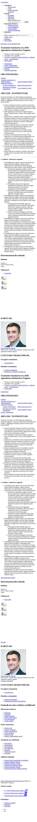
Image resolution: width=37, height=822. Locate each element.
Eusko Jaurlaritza (13, 10)
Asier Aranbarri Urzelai (24, 88)
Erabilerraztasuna (13, 25)
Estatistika (7, 753)
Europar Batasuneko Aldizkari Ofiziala (15, 768)
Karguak (3, 642)
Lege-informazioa (13, 27)
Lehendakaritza (13, 59)
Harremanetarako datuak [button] (11, 67)
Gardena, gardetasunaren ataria (13, 736)
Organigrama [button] (8, 64)
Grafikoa (3, 78)
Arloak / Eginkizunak (7, 412)
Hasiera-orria (12, 7)
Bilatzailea (11, 17)
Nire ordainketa (8, 748)
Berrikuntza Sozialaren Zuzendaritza (9, 88)
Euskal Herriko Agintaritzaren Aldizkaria (16, 760)
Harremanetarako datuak (8, 578)
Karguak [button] (6, 68)
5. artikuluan (9, 100)
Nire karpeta (8, 40)
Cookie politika (12, 29)
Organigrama (8, 60)
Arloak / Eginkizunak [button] (10, 65)
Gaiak (9, 8)
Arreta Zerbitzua (9, 733)
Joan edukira (4, 2)
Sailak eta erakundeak (10, 731)
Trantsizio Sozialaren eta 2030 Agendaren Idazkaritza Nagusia (8, 81)
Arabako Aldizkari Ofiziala (12, 762)
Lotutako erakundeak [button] (10, 70)
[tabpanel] (18, 81)
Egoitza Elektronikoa (14, 30)
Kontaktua (11, 15)
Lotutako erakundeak (7, 681)
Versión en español (9, 803)
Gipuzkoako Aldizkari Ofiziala (13, 765)
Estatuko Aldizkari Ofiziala (12, 767)
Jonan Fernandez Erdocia (17, 54)
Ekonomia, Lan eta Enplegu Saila (10, 44)
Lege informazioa (9, 719)
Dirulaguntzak (8, 745)
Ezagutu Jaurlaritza (10, 729)
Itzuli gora (7, 806)
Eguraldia (7, 750)
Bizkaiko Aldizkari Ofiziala (12, 763)
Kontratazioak (8, 746)
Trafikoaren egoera (9, 751)
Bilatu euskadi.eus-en (14, 20)
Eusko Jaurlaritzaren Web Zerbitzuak (11, 781)
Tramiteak (11, 12)
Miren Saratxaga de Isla (24, 85)
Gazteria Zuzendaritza (9, 85)
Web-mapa (11, 18)
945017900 (7, 273)
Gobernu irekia (8, 734)
